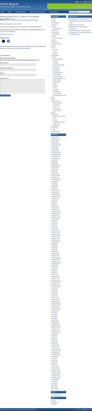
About (9, 12)
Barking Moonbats (58, 59)
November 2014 (56, 259)
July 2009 (54, 381)
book (12, 46)
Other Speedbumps (20, 12)
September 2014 (56, 263)
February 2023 (56, 156)
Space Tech (57, 124)
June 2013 (55, 291)
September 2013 (56, 286)
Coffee (54, 19)
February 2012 (56, 322)
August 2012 (55, 310)
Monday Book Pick (10, 48)
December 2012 (56, 303)
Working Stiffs (55, 131)
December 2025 (56, 139)
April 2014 (54, 272)
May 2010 (54, 362)
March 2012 (55, 320)
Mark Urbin (12, 18)
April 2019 (54, 171)
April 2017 (54, 204)
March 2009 (55, 389)
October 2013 (55, 284)
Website (2, 73)
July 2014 (54, 267)
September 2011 (56, 331)
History (54, 36)
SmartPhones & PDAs (59, 122)
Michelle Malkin (17, 24)
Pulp (53, 97)
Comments (89, 1)
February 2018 (56, 190)
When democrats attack (60, 95)
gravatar (36, 60)
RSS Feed (80, 1)
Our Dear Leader (22, 20)
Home (2, 12)
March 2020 (55, 164)
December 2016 (56, 211)
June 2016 (55, 223)
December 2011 (56, 326)
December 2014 (56, 257)
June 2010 (55, 360)
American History (58, 38)
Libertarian (56, 68)
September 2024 (56, 145)
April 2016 (54, 227)
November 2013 (56, 282)
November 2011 (56, 328)
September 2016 (56, 217)
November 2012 (56, 305)
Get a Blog (78, 409)
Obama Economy (58, 72)
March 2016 (55, 229)
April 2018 (54, 188)
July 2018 (54, 183)
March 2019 (55, 173)
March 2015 (55, 251)
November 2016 (56, 213)
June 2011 (55, 337)
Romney (56, 86)
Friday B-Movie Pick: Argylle (76, 25)
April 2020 (54, 162)
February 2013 (56, 299)
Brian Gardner (31, 409)
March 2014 (55, 274)
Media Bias (56, 70)
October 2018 (55, 177)
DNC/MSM (2, 31)
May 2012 (54, 316)
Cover (55, 51)
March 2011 (55, 343)
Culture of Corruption (11, 20)
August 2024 (55, 147)
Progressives (57, 82)
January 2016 (55, 232)
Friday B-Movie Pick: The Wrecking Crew (79, 30)
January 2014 (55, 278)
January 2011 (55, 347)
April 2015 (54, 249)
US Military (55, 127)
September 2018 (56, 179)
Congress (56, 63)
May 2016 (54, 225)
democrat (27, 46)
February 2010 (56, 368)
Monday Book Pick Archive (7, 34)
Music (53, 47)
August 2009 (55, 379)
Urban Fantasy (57, 110)
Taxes (55, 87)
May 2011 (54, 339)
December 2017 (56, 194)
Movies (54, 45)
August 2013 (55, 288)
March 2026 (55, 137)
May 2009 (54, 385)
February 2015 (56, 253)
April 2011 (54, 341)
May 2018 (54, 187)
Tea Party (56, 89)
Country (56, 49)
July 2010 (54, 358)
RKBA (55, 84)
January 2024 (55, 150)
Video (53, 129)
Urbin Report (9, 4)
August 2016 (55, 219)
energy (54, 26)
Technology (55, 114)
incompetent (33, 46)
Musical (56, 53)
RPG (53, 99)
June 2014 (55, 269)
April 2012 (54, 318)
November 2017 (56, 196)
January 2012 (55, 324)
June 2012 (55, 314)
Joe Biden (39, 46)
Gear (55, 118)
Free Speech (57, 66)
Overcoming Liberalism (59, 78)
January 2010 (55, 370)
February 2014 (56, 276)
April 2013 (54, 295)
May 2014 (54, 270)
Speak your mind (4, 78)
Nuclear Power (57, 28)
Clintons (56, 61)
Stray (53, 112)
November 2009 (56, 373)
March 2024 (55, 148)
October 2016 (55, 215)
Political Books (53, 12)
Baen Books (57, 105)
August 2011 (55, 333)
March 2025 (55, 141)
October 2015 (55, 238)
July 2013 (54, 289)
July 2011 (54, 335)
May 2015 (54, 248)
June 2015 (55, 246)
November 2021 (56, 158)
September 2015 (56, 240)
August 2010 (55, 356)
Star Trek (56, 106)
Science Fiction (56, 101)
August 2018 (55, 181)
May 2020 (54, 160)
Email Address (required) (6, 68)
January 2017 (55, 209)
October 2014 (55, 261)
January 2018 (55, 192)
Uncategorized (56, 126)
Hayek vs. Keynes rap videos (37, 12)
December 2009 (56, 371)
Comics (54, 21)
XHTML (54, 404)
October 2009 (55, 375)
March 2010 (55, 366)
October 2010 (55, 352)
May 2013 (54, 293)
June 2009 (55, 383)
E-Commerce (55, 23)
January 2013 (55, 301)
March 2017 (55, 206)
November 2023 (56, 152)
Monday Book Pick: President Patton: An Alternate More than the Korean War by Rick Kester (80, 21)
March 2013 (55, 297)
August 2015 (55, 242)
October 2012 (55, 307)
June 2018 (55, 185)
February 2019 (56, 175)
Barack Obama (6, 46)
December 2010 (56, 349)
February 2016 (56, 230)
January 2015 (55, 255)
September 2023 (56, 154)
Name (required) (4, 63)
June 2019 (55, 169)
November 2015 (56, 236)
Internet (56, 120)
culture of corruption (19, 46)
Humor (54, 40)
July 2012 (54, 312)
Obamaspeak (57, 74)
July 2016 (54, 221)
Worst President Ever (25, 48)
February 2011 (56, 345)
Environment (55, 30)
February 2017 (56, 208)
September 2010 (56, 354)
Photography (55, 55)
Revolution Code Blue (16, 409)
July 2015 (54, 244)
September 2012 (56, 309)
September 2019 (56, 166)
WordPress (55, 402)
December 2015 (56, 234)
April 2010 (54, 364)
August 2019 (55, 168)
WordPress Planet (57, 394)
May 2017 (54, 202)
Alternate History (58, 103)
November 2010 (56, 350)
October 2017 (55, 198)
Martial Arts (55, 42)
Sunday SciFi (57, 108)
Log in (53, 400)
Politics (36, 20)
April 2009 (54, 387)
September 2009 (56, 377)
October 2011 (55, 329)
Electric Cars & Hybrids (59, 116)
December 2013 (56, 280)
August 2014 (55, 265)
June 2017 (55, 200)
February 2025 (56, 143)
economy (54, 25)
